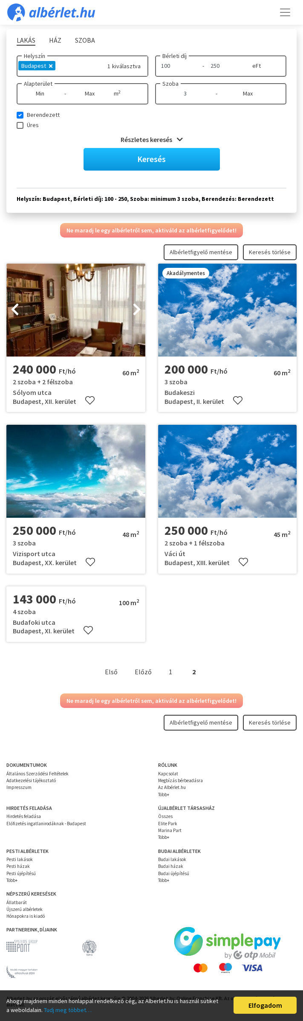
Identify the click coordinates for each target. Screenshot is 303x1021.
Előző (143, 671)
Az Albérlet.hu (172, 787)
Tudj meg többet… (68, 1010)
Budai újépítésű (173, 873)
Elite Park (167, 824)
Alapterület (38, 83)
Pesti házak (18, 866)
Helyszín (34, 56)
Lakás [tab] (26, 40)
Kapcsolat (168, 774)
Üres (33, 125)
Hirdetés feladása (23, 816)
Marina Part (170, 830)
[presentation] (15, 310)
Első (111, 671)
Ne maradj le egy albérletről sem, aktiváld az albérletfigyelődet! (151, 230)
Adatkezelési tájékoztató (31, 780)
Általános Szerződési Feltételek (37, 774)
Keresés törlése (270, 252)
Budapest (36, 66)
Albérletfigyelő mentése (201, 252)
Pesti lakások (19, 859)
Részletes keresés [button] (152, 139)
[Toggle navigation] (285, 12)
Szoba (170, 83)
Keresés (151, 159)
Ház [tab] (55, 40)
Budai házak (170, 866)
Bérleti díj (174, 56)
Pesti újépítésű (21, 873)
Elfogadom (265, 1005)
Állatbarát (16, 902)
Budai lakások (172, 859)
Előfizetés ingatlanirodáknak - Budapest (46, 824)
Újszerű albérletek (24, 909)
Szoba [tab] (85, 40)
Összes (165, 816)
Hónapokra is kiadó (25, 916)
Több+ (163, 795)
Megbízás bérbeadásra (180, 780)
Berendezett (43, 115)
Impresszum (19, 787)
